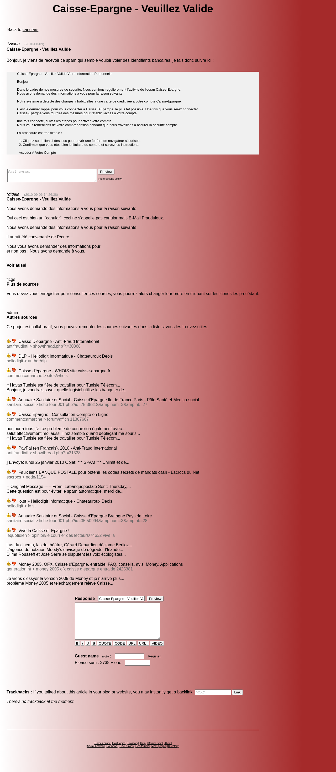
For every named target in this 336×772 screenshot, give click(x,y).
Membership (155, 752)
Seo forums (142, 755)
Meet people (158, 755)
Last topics (119, 752)
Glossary (133, 752)
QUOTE (105, 653)
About (167, 752)
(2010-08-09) (34, 44)
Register (154, 666)
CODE (120, 653)
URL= (143, 653)
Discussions (127, 755)
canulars (30, 29)
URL (132, 653)
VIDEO (157, 653)
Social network (95, 755)
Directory (173, 755)
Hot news (112, 755)
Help (143, 752)
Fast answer (57, 177)
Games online (102, 752)
